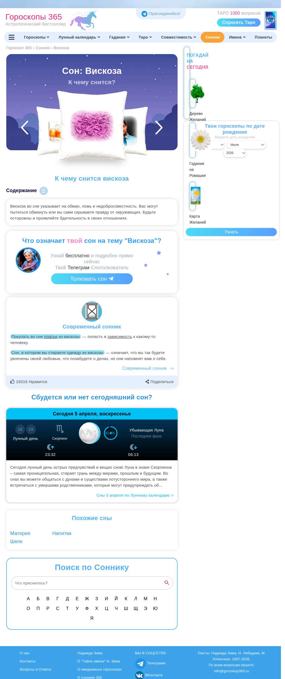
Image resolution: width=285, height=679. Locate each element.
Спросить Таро (238, 22)
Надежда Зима (90, 653)
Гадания (119, 37)
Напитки (61, 533)
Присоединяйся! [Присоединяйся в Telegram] (160, 13)
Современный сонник (144, 368)
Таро (145, 37)
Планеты (263, 37)
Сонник (212, 37)
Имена (237, 37)
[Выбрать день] (197, 139)
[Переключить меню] (11, 37)
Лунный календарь (79, 37)
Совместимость (178, 37)
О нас (25, 653)
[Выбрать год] (264, 139)
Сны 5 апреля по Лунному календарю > (135, 495)
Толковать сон (91, 279)
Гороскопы (36, 37)
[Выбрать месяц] (231, 139)
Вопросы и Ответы (35, 669)
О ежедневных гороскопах (100, 669)
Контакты (28, 661)
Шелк (16, 541)
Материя (20, 533)
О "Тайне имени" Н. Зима (99, 661)
